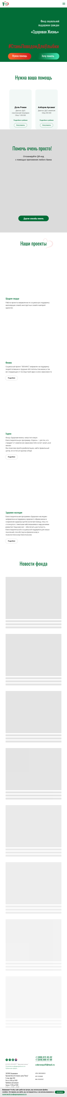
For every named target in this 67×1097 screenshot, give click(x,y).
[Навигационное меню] (64, 4)
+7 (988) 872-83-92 (43, 1057)
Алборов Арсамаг (46, 107)
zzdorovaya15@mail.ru (45, 1064)
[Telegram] (10, 1060)
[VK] (7, 1060)
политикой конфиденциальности (14, 1094)
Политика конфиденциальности (15, 1066)
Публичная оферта (11, 1068)
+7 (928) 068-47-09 (43, 1059)
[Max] (13, 1060)
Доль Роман (20, 107)
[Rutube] (16, 1060)
